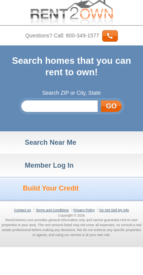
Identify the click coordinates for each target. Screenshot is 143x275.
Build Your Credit (41, 189)
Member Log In (39, 166)
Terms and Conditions (52, 210)
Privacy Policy (84, 210)
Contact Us (22, 210)
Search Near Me (40, 143)
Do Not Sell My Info (114, 210)
